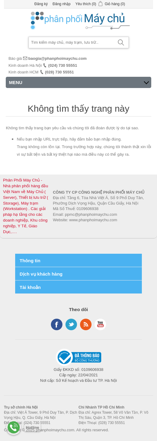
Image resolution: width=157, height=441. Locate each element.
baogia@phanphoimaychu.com (57, 58)
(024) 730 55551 (62, 65)
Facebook (56, 324)
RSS (86, 324)
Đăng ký (41, 4)
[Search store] (71, 42)
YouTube (100, 324)
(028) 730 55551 (59, 72)
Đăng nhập (62, 4)
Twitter (71, 324)
